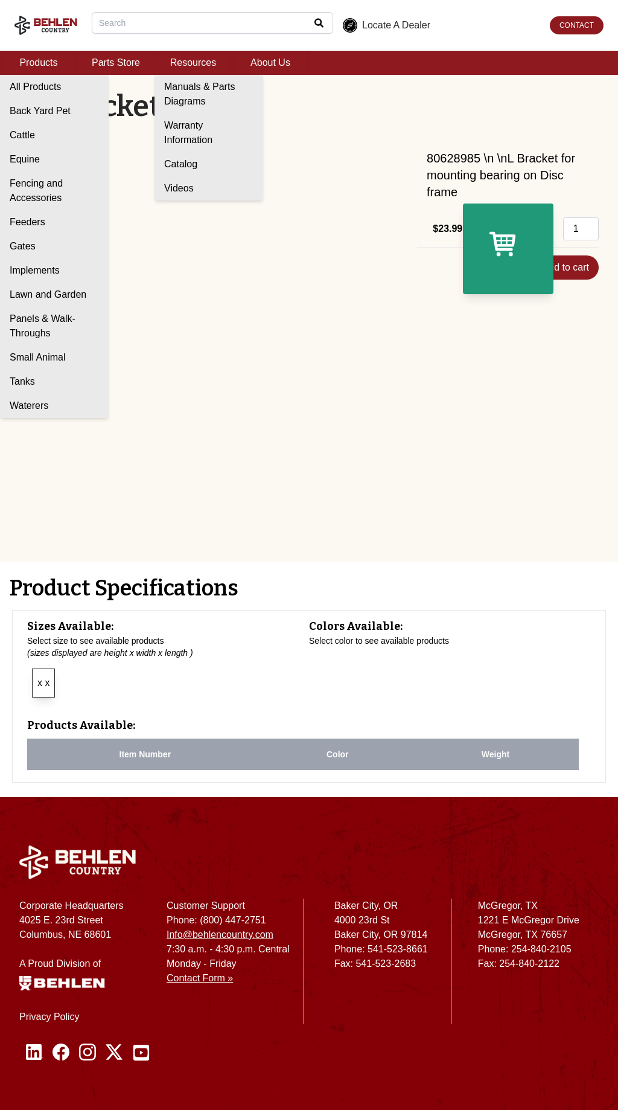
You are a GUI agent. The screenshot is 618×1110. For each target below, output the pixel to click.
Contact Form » (200, 978)
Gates (23, 246)
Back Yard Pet (40, 111)
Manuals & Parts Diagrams (199, 94)
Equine (25, 159)
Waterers (29, 405)
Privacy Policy (49, 1017)
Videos (179, 188)
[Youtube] (141, 1053)
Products (38, 62)
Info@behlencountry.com (220, 934)
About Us (270, 62)
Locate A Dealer (386, 25)
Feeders (27, 222)
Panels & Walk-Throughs (42, 325)
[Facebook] (61, 1053)
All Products (35, 87)
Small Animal (37, 357)
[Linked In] (34, 1053)
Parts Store (116, 62)
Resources (193, 62)
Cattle (22, 135)
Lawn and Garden (48, 294)
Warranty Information (188, 132)
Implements (35, 270)
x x (43, 683)
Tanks (22, 381)
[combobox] (212, 23)
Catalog (180, 164)
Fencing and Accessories (36, 190)
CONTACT (576, 25)
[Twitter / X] (114, 1053)
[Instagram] (87, 1053)
